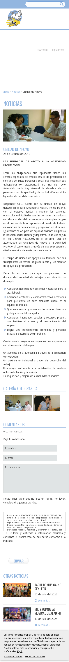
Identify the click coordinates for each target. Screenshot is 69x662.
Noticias (16, 91)
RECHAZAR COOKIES (35, 656)
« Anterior (42, 49)
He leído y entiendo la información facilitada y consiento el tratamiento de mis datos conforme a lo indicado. (34, 537)
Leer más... (44, 600)
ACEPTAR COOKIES (13, 656)
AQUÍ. (19, 651)
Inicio (6, 91)
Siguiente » (58, 49)
